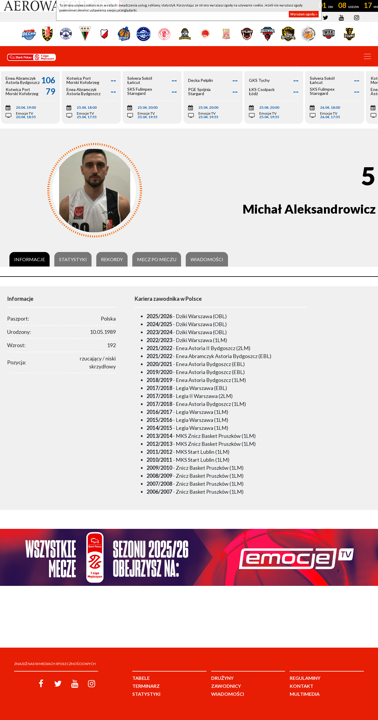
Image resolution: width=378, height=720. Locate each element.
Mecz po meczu (156, 259)
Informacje (29, 259)
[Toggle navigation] (367, 56)
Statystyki (73, 259)
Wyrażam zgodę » (303, 14)
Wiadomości (206, 259)
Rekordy (112, 259)
